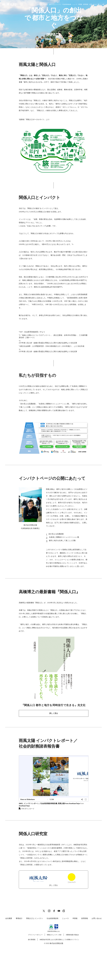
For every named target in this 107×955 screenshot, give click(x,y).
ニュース (74, 4)
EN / (99, 4)
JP (103, 4)
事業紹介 (45, 4)
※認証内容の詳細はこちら (53, 931)
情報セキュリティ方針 (54, 935)
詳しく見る (53, 713)
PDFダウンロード (27, 809)
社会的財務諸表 (66, 4)
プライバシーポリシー (35, 935)
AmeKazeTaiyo (24, 806)
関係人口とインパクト (55, 4)
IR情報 (80, 4)
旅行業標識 (31, 939)
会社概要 (39, 4)
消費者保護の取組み (72, 935)
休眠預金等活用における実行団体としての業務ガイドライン (59, 939)
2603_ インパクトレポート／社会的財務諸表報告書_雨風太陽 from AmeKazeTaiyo (49, 803)
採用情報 (85, 4)
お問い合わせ (93, 4)
